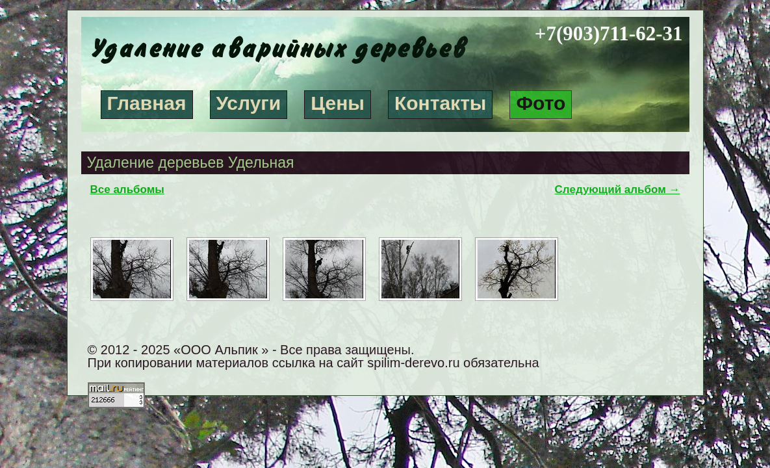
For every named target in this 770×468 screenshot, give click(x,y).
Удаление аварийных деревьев (276, 49)
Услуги (248, 103)
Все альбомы (127, 189)
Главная (146, 103)
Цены (338, 103)
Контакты (440, 103)
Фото (540, 103)
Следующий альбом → (617, 189)
